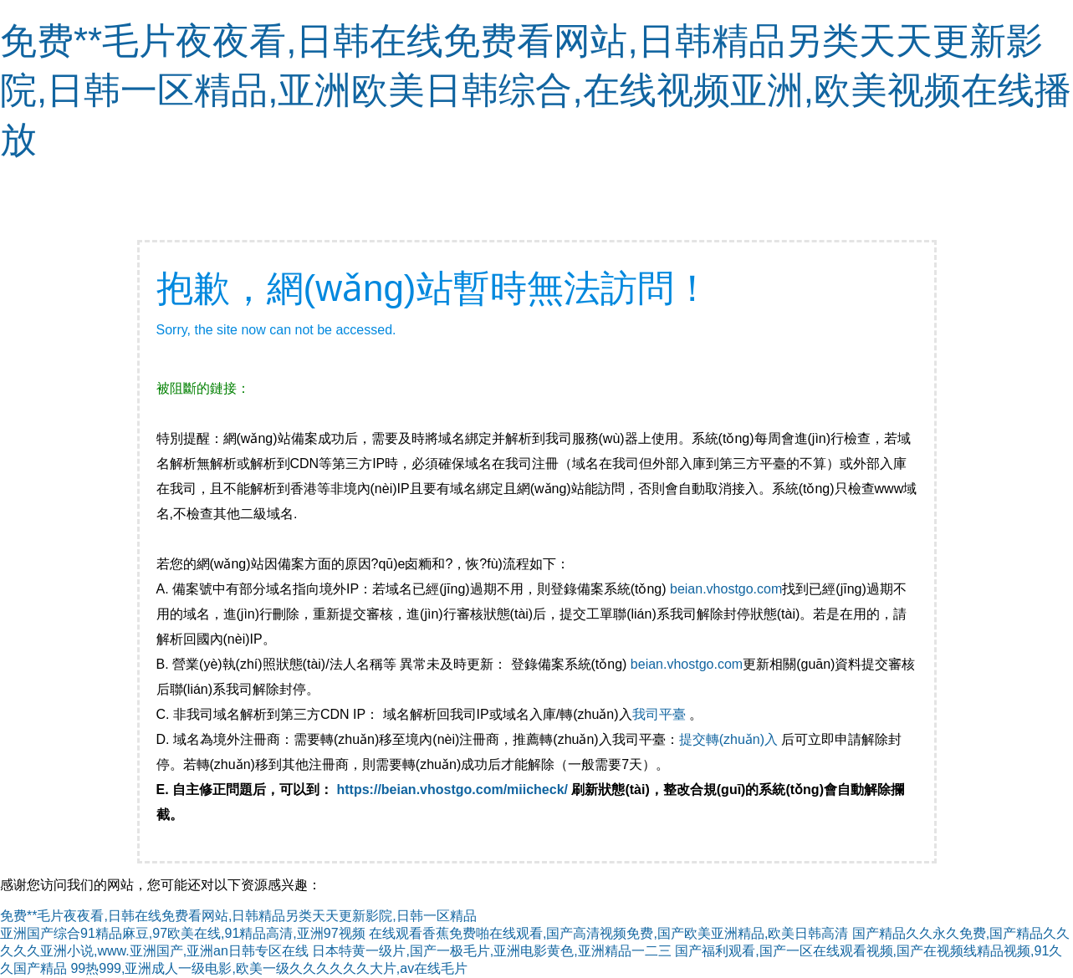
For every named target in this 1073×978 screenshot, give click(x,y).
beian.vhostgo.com (726, 589)
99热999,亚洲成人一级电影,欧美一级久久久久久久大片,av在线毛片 (269, 968)
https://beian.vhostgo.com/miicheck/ (453, 789)
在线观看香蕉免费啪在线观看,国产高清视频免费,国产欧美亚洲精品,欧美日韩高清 (608, 933)
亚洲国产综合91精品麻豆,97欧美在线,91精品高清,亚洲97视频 (182, 933)
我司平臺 (660, 714)
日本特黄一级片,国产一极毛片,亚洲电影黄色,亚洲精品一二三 (491, 951)
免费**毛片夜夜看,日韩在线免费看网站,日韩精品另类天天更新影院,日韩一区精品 (238, 916)
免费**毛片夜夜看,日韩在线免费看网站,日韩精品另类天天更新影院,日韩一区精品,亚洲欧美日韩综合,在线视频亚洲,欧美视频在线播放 (535, 90)
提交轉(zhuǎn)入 (728, 739)
